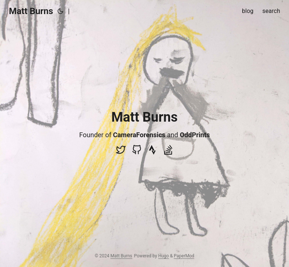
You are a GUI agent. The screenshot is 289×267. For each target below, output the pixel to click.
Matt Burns (31, 11)
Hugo (163, 255)
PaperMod (184, 255)
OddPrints (195, 135)
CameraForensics (139, 135)
